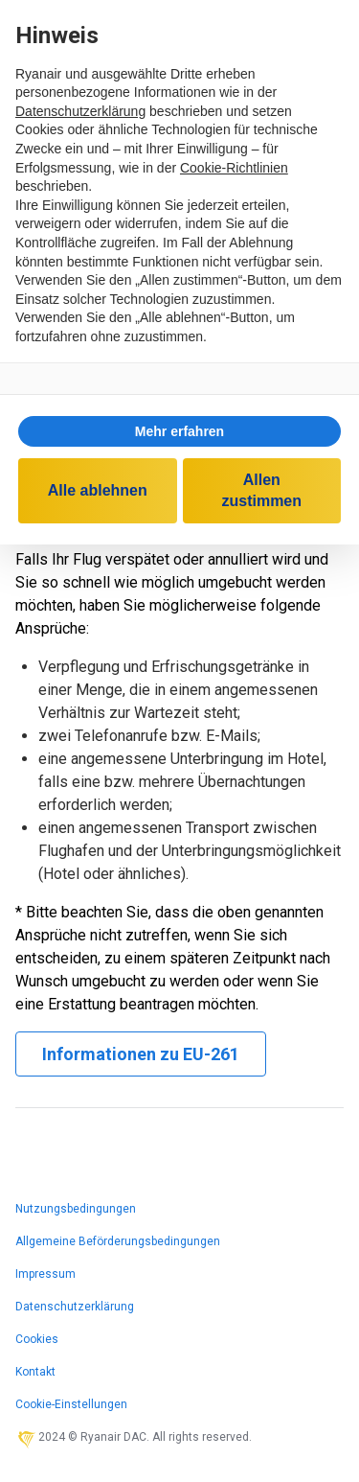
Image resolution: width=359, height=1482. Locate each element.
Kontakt (35, 1371)
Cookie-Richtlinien (234, 167)
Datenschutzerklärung (74, 1306)
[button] (179, 431)
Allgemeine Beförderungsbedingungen (117, 1241)
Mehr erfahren (179, 431)
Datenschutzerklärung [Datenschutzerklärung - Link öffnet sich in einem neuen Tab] (80, 111)
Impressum (45, 1274)
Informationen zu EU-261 (140, 1054)
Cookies (36, 1339)
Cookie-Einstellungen (71, 1404)
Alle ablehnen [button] (97, 490)
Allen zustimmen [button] (261, 490)
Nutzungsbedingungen (75, 1209)
